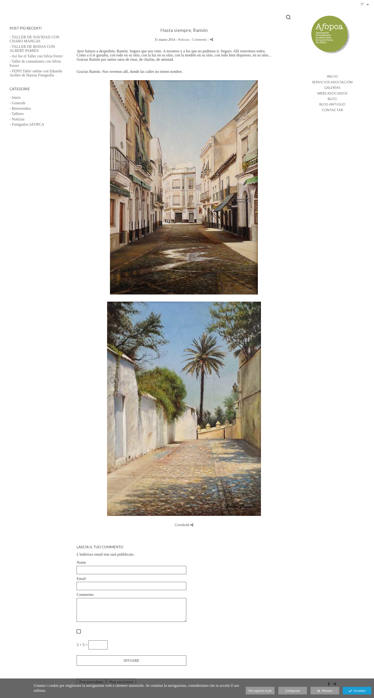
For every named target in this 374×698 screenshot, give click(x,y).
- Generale (18, 103)
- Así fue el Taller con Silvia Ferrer (36, 56)
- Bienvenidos (20, 108)
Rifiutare (324, 691)
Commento (85, 595)
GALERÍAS (332, 87)
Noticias (183, 39)
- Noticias (17, 119)
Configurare (292, 691)
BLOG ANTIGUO (332, 104)
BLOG (332, 99)
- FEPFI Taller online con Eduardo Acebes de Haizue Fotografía (36, 73)
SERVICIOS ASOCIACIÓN (332, 82)
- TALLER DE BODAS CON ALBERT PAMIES (32, 49)
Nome (81, 562)
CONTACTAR (332, 110)
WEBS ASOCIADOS (332, 93)
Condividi (184, 525)
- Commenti (199, 39)
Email (81, 579)
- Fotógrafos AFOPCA (27, 124)
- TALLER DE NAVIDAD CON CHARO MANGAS (34, 39)
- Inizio (15, 97)
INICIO (332, 76)
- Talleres (17, 114)
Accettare (357, 691)
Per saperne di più (260, 691)
